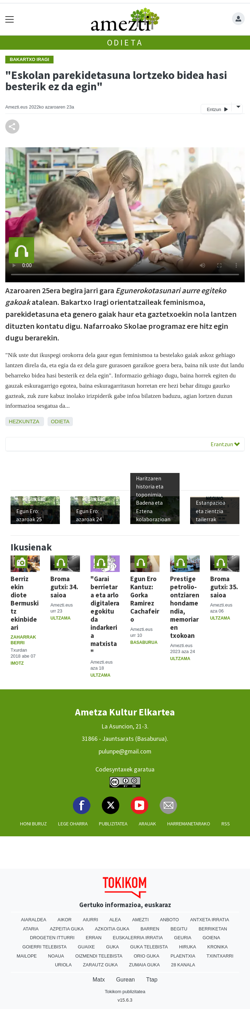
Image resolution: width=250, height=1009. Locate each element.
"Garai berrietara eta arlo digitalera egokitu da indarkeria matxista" (104, 615)
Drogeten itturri (52, 937)
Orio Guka (147, 956)
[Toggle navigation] (9, 19)
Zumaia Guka (144, 964)
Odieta (125, 42)
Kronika (217, 946)
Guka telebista (149, 946)
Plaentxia (182, 956)
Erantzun (225, 444)
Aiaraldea (33, 919)
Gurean (125, 980)
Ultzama (60, 618)
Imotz (17, 663)
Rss (225, 823)
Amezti (140, 919)
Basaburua (143, 642)
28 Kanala (183, 964)
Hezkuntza (24, 421)
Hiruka (187, 946)
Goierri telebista (45, 946)
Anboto (169, 919)
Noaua (56, 956)
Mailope (27, 956)
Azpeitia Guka (67, 928)
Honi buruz (33, 823)
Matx (99, 980)
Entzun (217, 109)
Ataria (30, 928)
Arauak (147, 823)
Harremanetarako (188, 823)
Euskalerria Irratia (138, 937)
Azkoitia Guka (112, 928)
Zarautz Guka (100, 964)
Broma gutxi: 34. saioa (64, 586)
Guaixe (86, 946)
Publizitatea (113, 823)
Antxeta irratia (209, 919)
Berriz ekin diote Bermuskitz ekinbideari (25, 603)
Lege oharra (73, 823)
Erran (93, 937)
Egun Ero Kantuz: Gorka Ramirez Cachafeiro (144, 598)
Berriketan (213, 928)
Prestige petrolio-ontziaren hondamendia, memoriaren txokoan (184, 607)
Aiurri (90, 919)
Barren (149, 928)
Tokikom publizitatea (125, 991)
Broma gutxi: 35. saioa (224, 586)
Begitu (178, 928)
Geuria (182, 937)
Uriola (63, 964)
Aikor (64, 919)
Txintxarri (220, 956)
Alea (115, 919)
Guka (112, 946)
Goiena (211, 937)
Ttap (151, 980)
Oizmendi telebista (99, 956)
